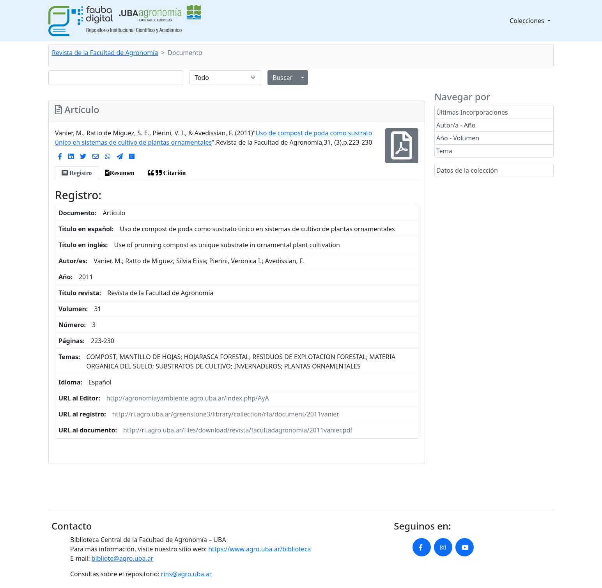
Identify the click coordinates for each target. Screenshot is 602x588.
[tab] (76, 172)
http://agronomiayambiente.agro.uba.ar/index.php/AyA (187, 398)
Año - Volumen (457, 138)
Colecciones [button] (528, 20)
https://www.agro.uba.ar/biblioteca (259, 549)
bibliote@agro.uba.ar (123, 558)
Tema (444, 151)
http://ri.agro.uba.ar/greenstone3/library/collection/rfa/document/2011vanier (225, 414)
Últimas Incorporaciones (472, 112)
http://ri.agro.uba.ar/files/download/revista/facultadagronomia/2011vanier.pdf (237, 430)
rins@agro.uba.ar (186, 574)
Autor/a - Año (455, 125)
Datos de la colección (467, 170)
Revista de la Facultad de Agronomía (105, 52)
